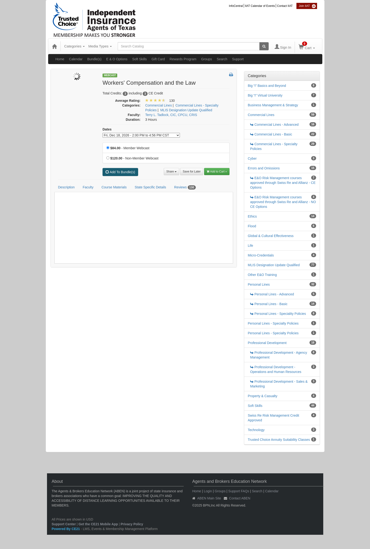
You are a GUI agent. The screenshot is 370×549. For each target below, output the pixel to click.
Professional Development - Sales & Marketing (279, 384)
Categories (74, 46)
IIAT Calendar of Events (260, 6)
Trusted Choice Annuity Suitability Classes (279, 440)
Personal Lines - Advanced (272, 294)
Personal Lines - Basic (268, 304)
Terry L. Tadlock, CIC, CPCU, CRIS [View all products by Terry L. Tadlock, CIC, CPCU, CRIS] (171, 115)
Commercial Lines (261, 115)
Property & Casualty (262, 396)
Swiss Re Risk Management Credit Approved (273, 418)
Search (222, 59)
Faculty (88, 187)
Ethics (252, 216)
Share (171, 171)
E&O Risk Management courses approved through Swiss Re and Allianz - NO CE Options (283, 202)
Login (208, 491)
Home (60, 59)
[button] (231, 75)
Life (250, 245)
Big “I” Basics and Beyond (267, 86)
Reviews (185, 187)
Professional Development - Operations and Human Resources (275, 369)
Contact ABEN (239, 498)
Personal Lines (259, 284)
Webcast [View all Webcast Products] (110, 75)
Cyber (252, 158)
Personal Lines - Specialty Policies (273, 323)
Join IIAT (304, 6)
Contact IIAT (285, 6)
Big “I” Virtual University (265, 95)
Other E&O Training (262, 275)
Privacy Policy (132, 524)
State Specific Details (150, 187)
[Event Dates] (141, 135)
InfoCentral (236, 6)
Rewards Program (183, 59)
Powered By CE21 (66, 529)
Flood (252, 226)
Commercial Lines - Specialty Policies (273, 146)
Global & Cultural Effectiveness (271, 236)
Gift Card (158, 59)
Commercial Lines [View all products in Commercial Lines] (158, 105)
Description (66, 187)
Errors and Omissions (264, 168)
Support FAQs (238, 491)
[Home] (54, 46)
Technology (256, 430)
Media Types (100, 46)
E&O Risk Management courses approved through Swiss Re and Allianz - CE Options (282, 182)
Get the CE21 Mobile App (98, 524)
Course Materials (114, 187)
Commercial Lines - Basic (271, 134)
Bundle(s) (94, 59)
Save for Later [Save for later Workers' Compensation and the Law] (192, 171)
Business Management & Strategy (273, 105)
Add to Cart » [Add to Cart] (217, 171)
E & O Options (116, 59)
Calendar (76, 59)
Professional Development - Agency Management (278, 355)
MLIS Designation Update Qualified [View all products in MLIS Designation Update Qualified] (186, 110)
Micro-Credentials (261, 255)
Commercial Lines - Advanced (274, 124)
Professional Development (267, 343)
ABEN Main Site (209, 498)
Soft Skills (139, 59)
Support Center (64, 524)
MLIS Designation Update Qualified (274, 265)
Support (238, 59)
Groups (206, 59)
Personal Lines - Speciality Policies (278, 314)
